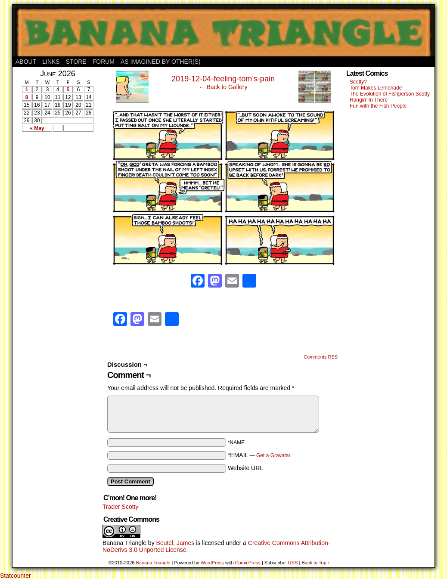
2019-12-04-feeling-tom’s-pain (223, 78)
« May (37, 128)
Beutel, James (175, 542)
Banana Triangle (124, 542)
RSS (293, 562)
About (26, 61)
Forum (104, 61)
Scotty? (358, 82)
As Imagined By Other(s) (161, 61)
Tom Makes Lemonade (376, 88)
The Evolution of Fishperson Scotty (390, 94)
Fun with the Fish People (378, 106)
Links (50, 61)
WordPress (212, 562)
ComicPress (248, 562)
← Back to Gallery (223, 87)
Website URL (245, 467)
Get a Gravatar (273, 455)
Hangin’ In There (369, 100)
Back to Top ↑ (315, 562)
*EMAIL (259, 455)
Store (76, 61)
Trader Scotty (120, 506)
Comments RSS (321, 356)
